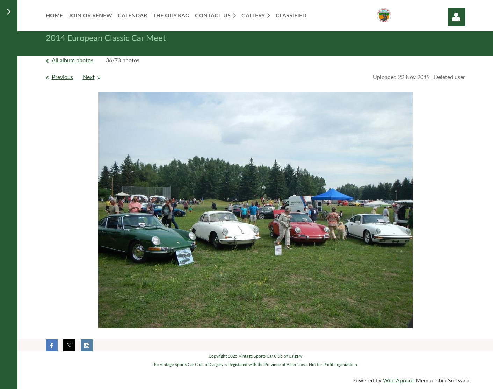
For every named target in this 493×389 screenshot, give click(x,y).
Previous (62, 76)
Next (89, 76)
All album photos (72, 60)
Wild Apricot (398, 380)
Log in (456, 17)
